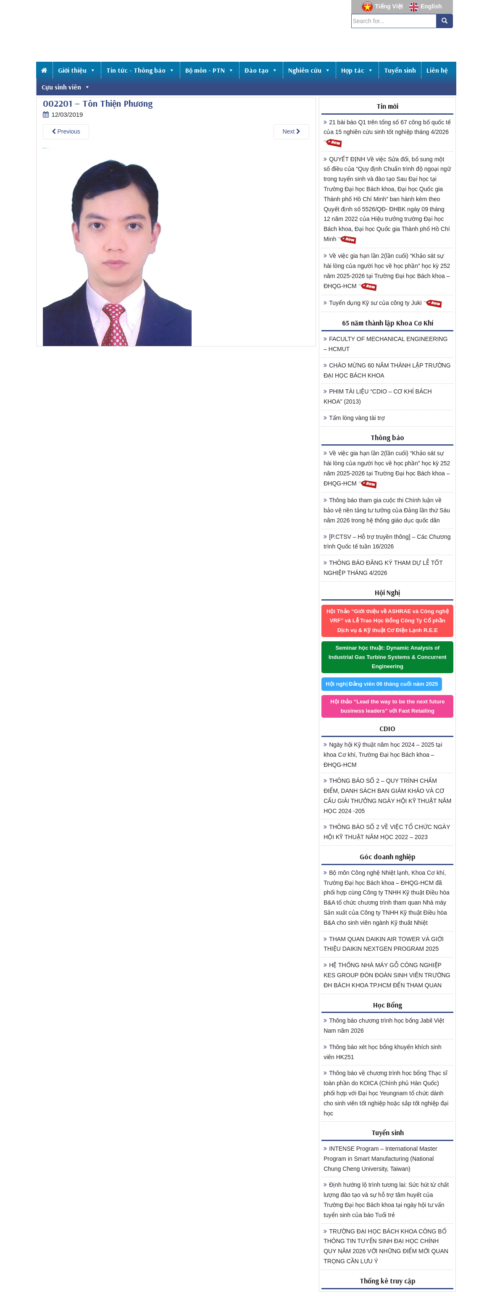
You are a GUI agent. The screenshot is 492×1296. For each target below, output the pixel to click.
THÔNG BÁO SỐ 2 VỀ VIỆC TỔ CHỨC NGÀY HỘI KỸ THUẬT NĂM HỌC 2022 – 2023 (387, 832)
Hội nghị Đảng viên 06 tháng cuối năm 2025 (382, 684)
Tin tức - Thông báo (140, 70)
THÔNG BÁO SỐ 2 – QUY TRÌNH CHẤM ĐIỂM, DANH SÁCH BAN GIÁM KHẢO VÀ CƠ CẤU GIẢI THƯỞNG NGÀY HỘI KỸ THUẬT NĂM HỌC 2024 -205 (387, 795)
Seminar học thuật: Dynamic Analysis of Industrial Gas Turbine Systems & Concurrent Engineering (388, 657)
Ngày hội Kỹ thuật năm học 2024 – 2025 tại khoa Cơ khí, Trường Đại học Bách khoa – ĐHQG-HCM (383, 754)
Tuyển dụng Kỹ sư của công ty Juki (383, 303)
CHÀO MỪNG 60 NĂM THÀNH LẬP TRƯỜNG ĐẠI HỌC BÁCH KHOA (387, 370)
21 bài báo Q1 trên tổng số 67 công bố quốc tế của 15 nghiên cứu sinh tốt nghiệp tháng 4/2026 (387, 133)
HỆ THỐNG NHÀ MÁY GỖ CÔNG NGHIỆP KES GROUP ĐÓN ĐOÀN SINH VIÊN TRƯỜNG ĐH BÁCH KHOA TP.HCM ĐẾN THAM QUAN (387, 975)
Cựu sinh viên (66, 87)
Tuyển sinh (400, 70)
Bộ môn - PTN (209, 70)
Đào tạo (261, 70)
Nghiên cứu (309, 70)
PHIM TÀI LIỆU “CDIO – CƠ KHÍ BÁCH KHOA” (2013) (377, 396)
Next (291, 131)
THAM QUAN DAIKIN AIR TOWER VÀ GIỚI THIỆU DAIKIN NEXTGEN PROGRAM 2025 (384, 944)
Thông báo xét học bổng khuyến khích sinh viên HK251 (383, 1052)
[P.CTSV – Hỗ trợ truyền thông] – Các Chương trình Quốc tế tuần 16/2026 (387, 541)
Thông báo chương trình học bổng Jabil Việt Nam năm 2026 (384, 1025)
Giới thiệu (77, 70)
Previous (66, 131)
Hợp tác (357, 70)
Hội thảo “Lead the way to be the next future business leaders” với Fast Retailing (387, 706)
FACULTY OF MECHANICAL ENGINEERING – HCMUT (385, 344)
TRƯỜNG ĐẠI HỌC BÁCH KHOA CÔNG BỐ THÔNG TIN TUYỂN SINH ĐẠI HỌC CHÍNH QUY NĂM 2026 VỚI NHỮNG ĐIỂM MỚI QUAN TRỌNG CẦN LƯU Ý (386, 1246)
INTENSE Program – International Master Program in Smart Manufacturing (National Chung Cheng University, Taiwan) (380, 1158)
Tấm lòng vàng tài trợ (354, 418)
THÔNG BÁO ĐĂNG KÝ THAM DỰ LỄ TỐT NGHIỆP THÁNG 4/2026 (383, 567)
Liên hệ (437, 70)
